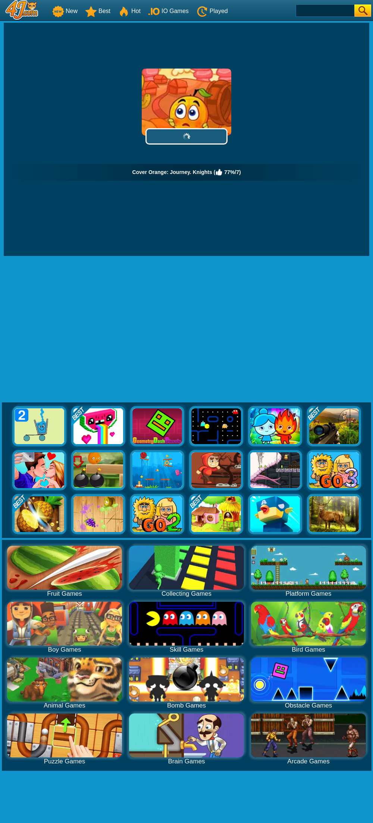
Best (97, 11)
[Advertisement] (70, 329)
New (65, 11)
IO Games (168, 11)
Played (212, 11)
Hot (129, 11)
